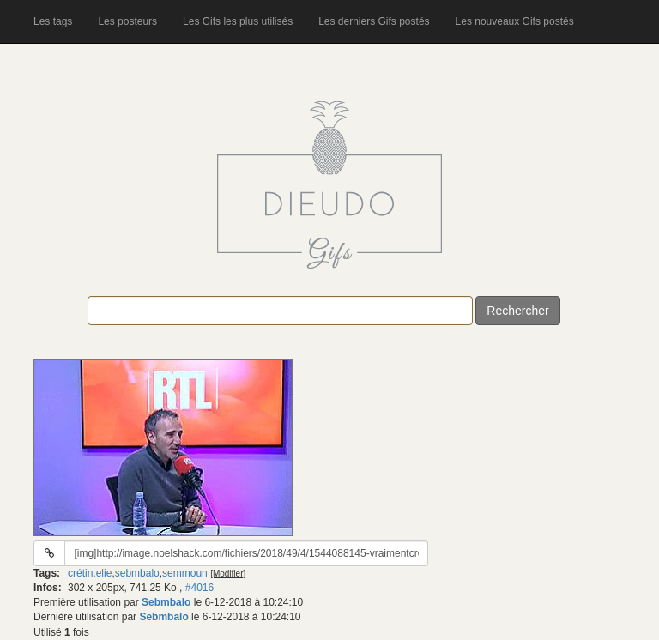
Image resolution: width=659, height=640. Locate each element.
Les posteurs (127, 21)
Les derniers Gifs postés (373, 21)
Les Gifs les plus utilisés (238, 21)
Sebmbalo (166, 602)
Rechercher (517, 310)
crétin (80, 573)
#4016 (199, 588)
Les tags (52, 21)
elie (104, 573)
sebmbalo (137, 573)
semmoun (185, 573)
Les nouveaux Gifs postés (515, 21)
